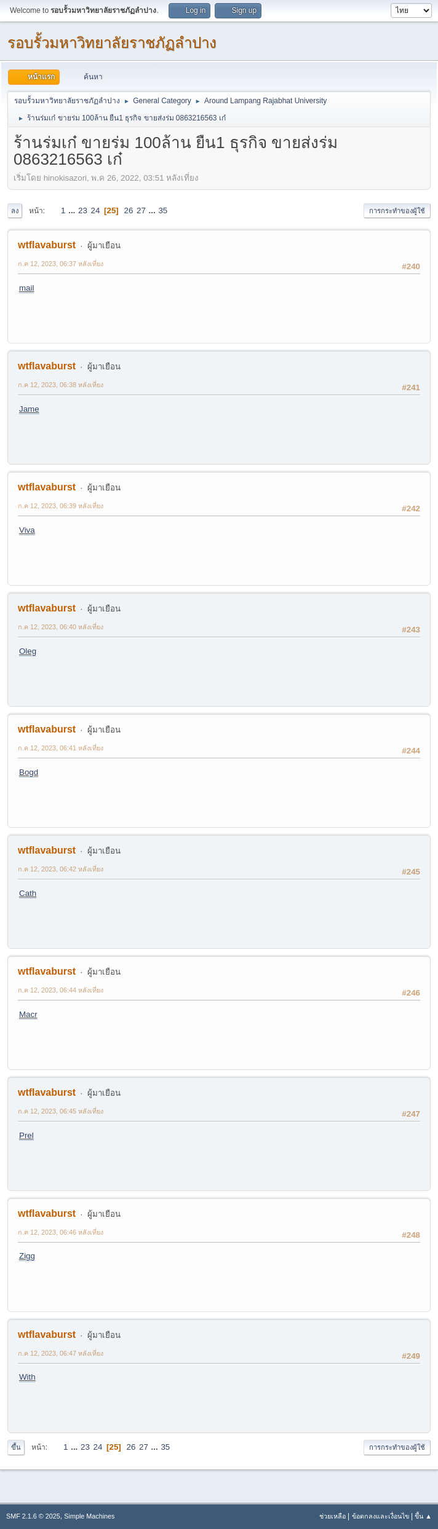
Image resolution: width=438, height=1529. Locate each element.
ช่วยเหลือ (332, 1516)
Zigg (27, 1255)
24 (95, 210)
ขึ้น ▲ (423, 1516)
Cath (27, 893)
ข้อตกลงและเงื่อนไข (380, 1516)
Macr (28, 1014)
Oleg (27, 651)
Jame (29, 409)
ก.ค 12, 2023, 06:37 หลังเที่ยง (60, 263)
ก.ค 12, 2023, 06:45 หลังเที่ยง (60, 1111)
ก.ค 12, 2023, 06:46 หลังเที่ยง (60, 1232)
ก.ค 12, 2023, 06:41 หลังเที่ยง (60, 748)
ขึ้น (16, 1447)
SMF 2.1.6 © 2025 (33, 1516)
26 (128, 210)
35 (162, 210)
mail (26, 288)
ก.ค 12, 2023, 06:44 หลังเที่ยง (60, 990)
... (73, 210)
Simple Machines (89, 1516)
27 (141, 210)
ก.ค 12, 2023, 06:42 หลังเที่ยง (60, 869)
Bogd (28, 772)
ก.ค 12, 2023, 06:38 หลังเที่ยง (60, 384)
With (27, 1377)
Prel (26, 1135)
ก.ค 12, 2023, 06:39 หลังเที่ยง (60, 505)
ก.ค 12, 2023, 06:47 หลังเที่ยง (60, 1353)
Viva (27, 530)
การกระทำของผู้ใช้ (397, 210)
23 (82, 210)
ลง (14, 210)
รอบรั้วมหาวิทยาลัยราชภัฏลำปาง (112, 42)
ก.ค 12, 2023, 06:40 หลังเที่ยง (60, 627)
